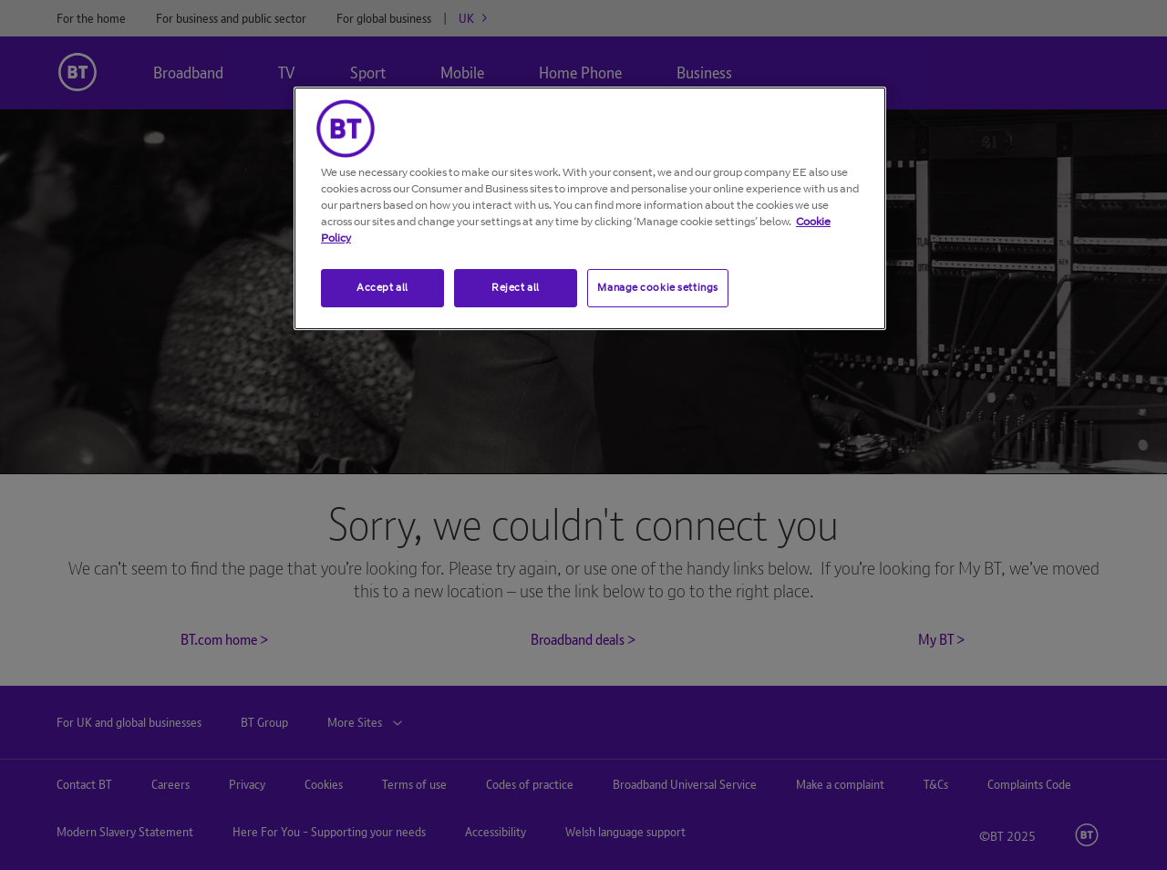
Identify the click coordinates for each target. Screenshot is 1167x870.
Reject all (515, 287)
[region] (590, 208)
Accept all (382, 287)
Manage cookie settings (657, 287)
